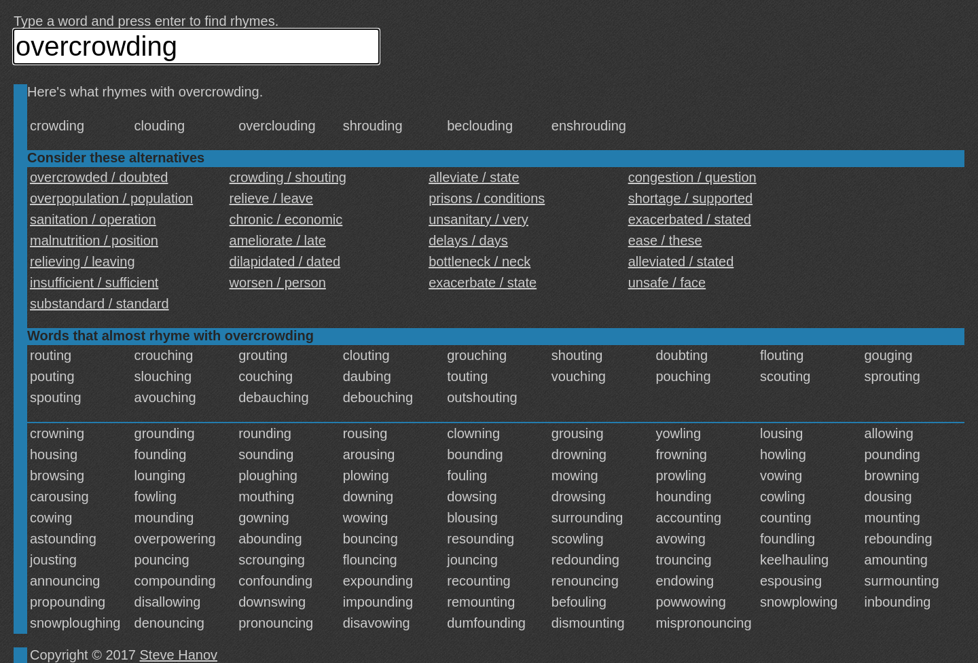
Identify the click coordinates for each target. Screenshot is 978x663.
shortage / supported (690, 198)
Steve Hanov (179, 654)
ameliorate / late (278, 240)
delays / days (468, 240)
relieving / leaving (82, 261)
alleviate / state (474, 177)
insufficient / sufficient (94, 282)
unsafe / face (667, 282)
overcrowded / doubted (99, 177)
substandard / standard (99, 303)
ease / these (665, 240)
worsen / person (278, 282)
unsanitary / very (478, 219)
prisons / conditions (487, 198)
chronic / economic (286, 219)
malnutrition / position (94, 240)
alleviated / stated (681, 261)
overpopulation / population (111, 198)
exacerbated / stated (689, 219)
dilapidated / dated (285, 261)
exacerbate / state (483, 282)
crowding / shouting (288, 177)
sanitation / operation (93, 219)
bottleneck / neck (479, 261)
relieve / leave (271, 198)
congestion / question (692, 177)
